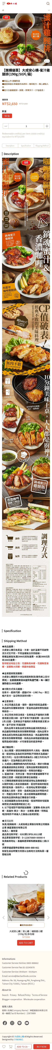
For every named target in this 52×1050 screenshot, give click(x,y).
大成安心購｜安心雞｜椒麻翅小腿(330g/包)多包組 (26, 932)
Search (5, 995)
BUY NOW (41, 1046)
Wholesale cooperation (34, 999)
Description (10, 145)
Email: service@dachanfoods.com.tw (19, 976)
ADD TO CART (23, 1046)
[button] (48, 917)
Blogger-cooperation (12, 999)
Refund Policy (24, 995)
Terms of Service (39, 995)
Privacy (13, 995)
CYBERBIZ (18, 1039)
